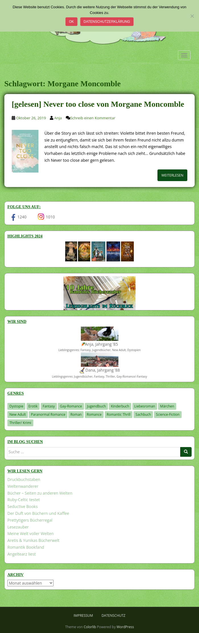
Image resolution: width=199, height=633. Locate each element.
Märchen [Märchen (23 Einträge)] (167, 406)
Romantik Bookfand (25, 547)
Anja (58, 117)
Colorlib (90, 626)
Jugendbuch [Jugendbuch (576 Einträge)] (96, 406)
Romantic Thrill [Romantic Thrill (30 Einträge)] (119, 414)
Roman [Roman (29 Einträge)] (76, 414)
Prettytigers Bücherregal (29, 520)
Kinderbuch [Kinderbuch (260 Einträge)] (120, 406)
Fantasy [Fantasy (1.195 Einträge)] (49, 406)
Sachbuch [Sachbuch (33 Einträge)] (143, 414)
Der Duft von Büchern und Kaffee (38, 513)
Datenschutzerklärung (107, 22)
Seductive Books (22, 506)
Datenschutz (114, 615)
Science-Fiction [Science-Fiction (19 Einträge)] (168, 414)
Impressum (83, 615)
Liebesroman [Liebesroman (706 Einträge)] (144, 406)
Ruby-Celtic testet (23, 499)
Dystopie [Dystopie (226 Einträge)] (16, 406)
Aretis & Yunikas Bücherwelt (33, 540)
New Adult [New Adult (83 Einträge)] (17, 414)
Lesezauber (18, 527)
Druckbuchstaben (23, 479)
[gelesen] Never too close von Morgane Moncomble (98, 104)
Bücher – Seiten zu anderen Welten (39, 493)
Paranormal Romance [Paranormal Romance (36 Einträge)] (48, 414)
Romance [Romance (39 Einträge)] (94, 414)
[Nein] (192, 16)
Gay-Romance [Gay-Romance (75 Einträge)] (71, 406)
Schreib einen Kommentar (92, 117)
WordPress (125, 626)
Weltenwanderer (22, 486)
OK (71, 22)
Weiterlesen (172, 175)
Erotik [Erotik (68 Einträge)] (33, 406)
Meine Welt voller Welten (30, 533)
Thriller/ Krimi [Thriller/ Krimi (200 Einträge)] (20, 422)
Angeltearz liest (21, 554)
